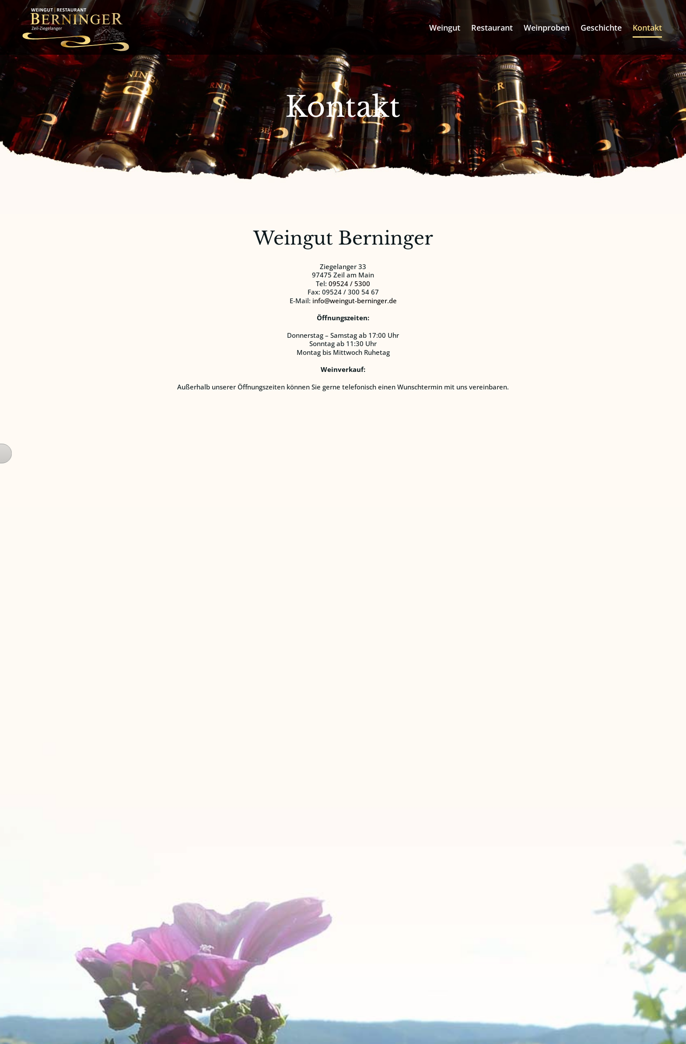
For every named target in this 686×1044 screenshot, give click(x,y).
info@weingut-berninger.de (354, 300)
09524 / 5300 (349, 283)
